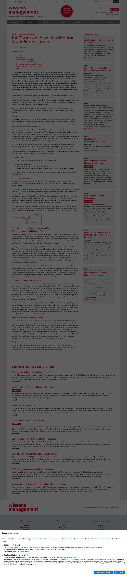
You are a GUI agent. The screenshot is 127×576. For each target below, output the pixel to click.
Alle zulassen (119, 572)
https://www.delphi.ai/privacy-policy (66, 557)
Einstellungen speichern (103, 572)
